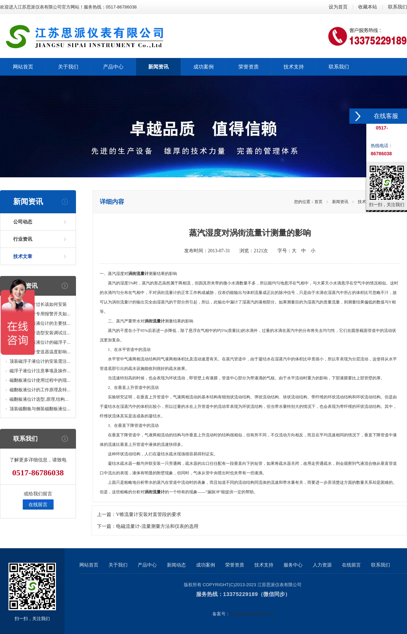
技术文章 (22, 256)
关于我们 (118, 565)
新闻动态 (176, 565)
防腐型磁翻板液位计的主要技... (40, 323)
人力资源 (322, 565)
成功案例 (205, 565)
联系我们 (397, 6)
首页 (318, 201)
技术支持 (263, 565)
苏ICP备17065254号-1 (252, 613)
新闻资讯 (340, 201)
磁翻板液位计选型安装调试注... (40, 332)
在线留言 (37, 504)
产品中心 (147, 565)
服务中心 (293, 565)
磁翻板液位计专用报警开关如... (40, 313)
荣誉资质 (234, 565)
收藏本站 (367, 6)
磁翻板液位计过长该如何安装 (38, 304)
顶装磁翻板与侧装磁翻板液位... (40, 408)
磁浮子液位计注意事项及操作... (40, 370)
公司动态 (22, 221)
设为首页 (338, 6)
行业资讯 (22, 239)
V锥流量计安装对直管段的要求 (148, 514)
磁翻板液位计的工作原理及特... (40, 389)
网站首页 (88, 565)
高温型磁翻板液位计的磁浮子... (40, 342)
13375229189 (240, 594)
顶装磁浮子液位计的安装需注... (40, 361)
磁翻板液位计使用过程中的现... (40, 380)
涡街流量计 (138, 273)
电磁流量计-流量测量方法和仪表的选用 (157, 526)
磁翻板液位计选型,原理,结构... (39, 399)
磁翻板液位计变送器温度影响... (40, 351)
